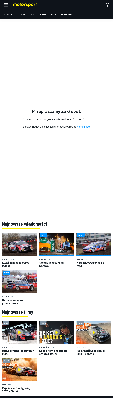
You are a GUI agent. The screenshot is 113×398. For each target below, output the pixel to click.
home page (83, 126)
